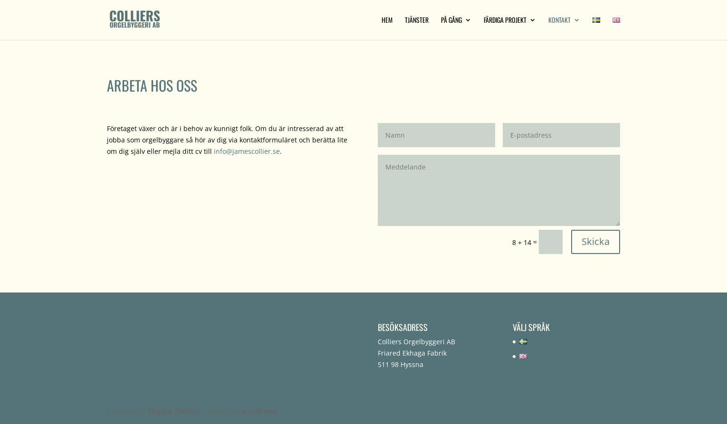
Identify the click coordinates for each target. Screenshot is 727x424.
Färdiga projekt (505, 21)
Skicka (596, 241)
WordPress (259, 410)
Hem (387, 21)
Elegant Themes (174, 410)
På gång (451, 21)
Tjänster (417, 21)
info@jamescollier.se (247, 151)
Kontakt (559, 21)
